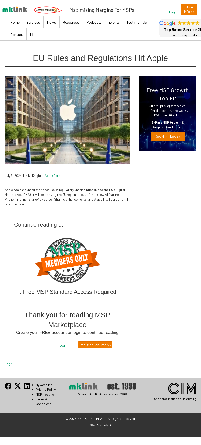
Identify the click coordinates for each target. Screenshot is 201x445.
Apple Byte (52, 176)
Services (33, 22)
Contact (17, 34)
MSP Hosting (45, 394)
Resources (71, 22)
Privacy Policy (46, 389)
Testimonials (137, 22)
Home (15, 22)
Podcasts (94, 22)
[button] (173, 12)
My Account (44, 385)
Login (9, 364)
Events (114, 22)
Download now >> (167, 137)
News (51, 22)
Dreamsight (104, 425)
